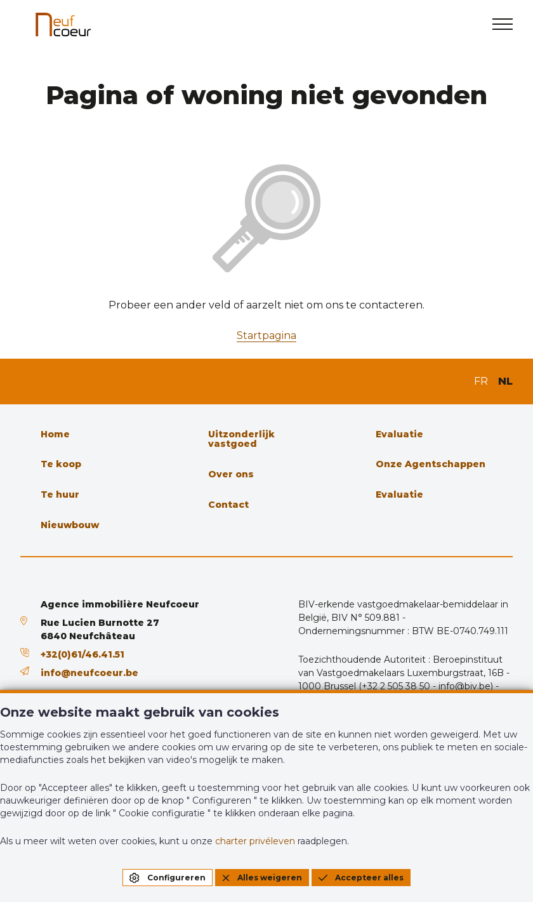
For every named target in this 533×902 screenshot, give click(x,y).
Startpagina (266, 335)
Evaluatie (399, 434)
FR (481, 381)
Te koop (61, 464)
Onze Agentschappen (430, 464)
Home (55, 434)
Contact (228, 504)
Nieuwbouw (70, 525)
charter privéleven (255, 841)
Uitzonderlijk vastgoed (241, 439)
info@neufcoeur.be (89, 673)
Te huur (60, 494)
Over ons (231, 474)
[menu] (502, 24)
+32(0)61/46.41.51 (82, 654)
